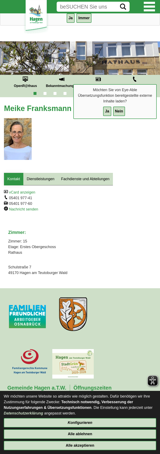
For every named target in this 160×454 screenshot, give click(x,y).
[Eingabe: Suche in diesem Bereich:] (87, 7)
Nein (119, 111)
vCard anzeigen (22, 192)
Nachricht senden (23, 209)
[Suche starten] (123, 7)
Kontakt (13, 179)
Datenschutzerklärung (23, 413)
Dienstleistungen (40, 179)
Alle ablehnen (80, 434)
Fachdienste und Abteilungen (85, 179)
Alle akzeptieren (80, 445)
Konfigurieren (80, 423)
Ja (107, 111)
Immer (84, 18)
